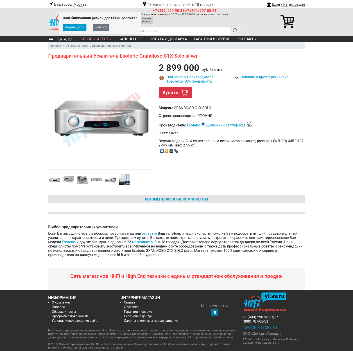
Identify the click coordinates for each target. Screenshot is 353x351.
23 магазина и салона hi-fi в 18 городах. (178, 4)
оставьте (149, 233)
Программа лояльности (70, 316)
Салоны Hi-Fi (131, 39)
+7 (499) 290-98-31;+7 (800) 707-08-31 (185, 11)
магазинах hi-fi (144, 242)
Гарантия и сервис (212, 39)
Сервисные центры (138, 316)
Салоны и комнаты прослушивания (151, 321)
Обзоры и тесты (96, 39)
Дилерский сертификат (229, 125)
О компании (61, 302)
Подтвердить (74, 27)
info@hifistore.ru (260, 327)
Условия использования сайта (75, 321)
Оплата (129, 302)
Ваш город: (67, 4)
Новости (58, 307)
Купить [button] (175, 92)
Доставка (131, 307)
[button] (285, 4)
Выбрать (101, 27)
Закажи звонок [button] (146, 20)
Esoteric (193, 125)
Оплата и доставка (168, 39)
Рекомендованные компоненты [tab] (176, 199)
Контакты (247, 39)
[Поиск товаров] (179, 31)
